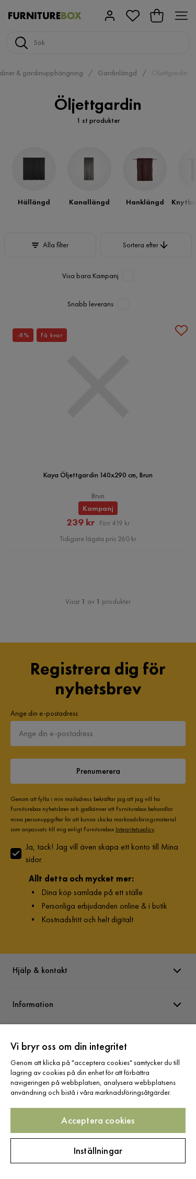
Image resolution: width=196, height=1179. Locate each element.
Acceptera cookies (97, 1120)
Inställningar (98, 1150)
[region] (98, 1101)
